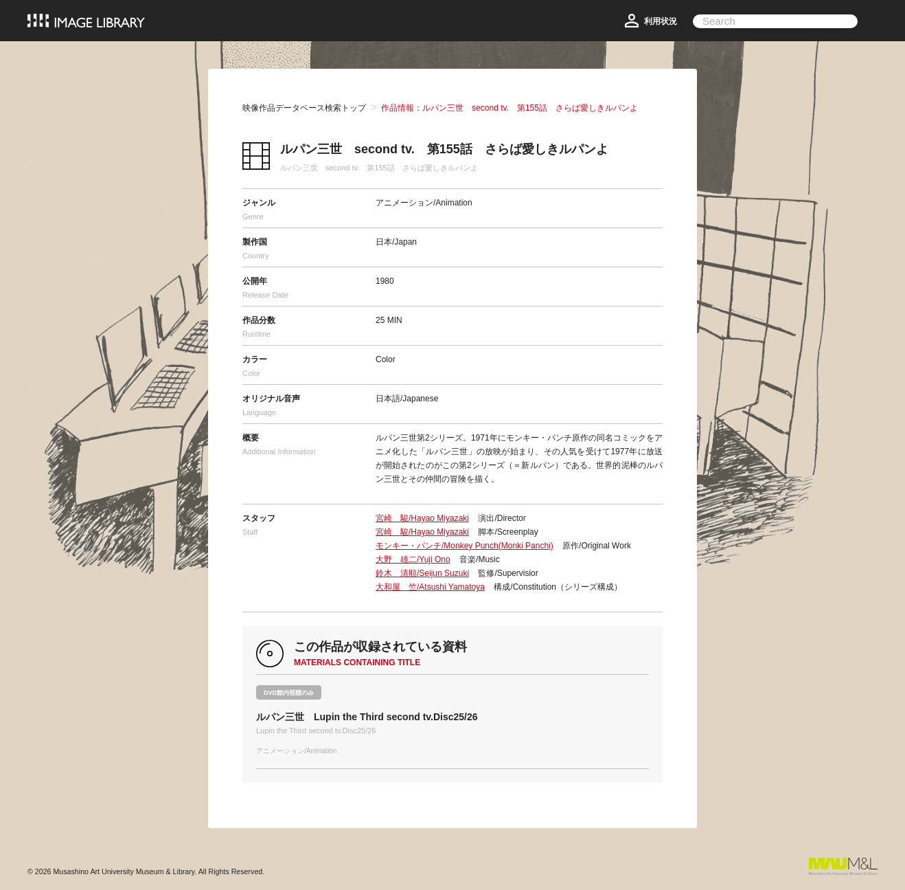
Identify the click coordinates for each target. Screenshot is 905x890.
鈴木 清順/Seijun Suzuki (422, 573)
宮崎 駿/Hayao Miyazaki (422, 518)
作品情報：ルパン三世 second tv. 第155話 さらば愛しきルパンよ (509, 108)
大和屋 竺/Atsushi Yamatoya (430, 587)
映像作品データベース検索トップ (304, 108)
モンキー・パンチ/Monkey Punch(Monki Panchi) (464, 545)
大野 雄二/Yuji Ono (413, 559)
